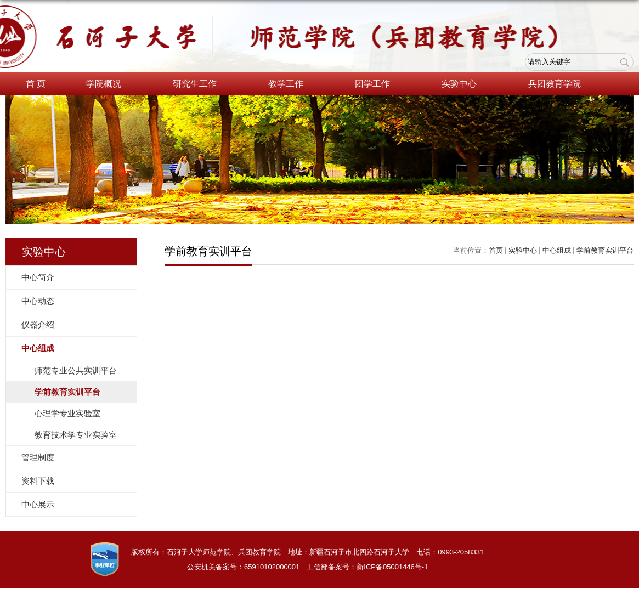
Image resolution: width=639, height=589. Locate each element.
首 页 (36, 83)
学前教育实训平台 (605, 250)
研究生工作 (200, 84)
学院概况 (109, 84)
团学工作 (378, 84)
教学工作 (291, 84)
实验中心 (465, 84)
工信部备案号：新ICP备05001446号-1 (367, 567)
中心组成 (556, 250)
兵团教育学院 (560, 84)
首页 (496, 250)
